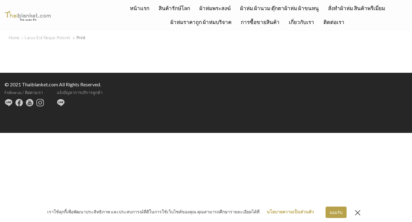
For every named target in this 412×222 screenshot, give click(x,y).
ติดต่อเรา (333, 22)
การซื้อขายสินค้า (260, 22)
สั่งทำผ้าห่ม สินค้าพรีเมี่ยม (356, 8)
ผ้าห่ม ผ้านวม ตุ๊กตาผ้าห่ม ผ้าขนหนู (279, 8)
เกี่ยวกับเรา (301, 22)
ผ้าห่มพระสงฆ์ (215, 8)
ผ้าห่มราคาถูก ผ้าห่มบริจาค (200, 22)
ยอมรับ (336, 212)
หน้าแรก (139, 8)
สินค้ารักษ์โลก (174, 8)
